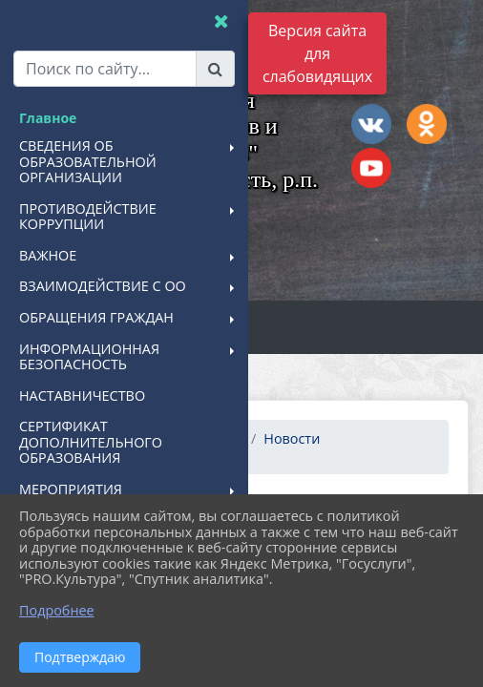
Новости (291, 438)
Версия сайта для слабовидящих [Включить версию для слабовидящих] (317, 53)
